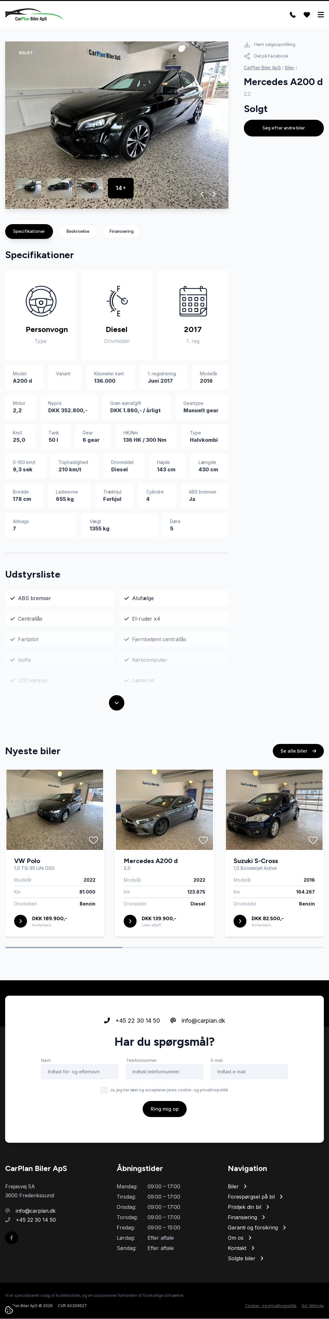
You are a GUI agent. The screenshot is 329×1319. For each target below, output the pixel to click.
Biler (289, 68)
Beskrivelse (77, 231)
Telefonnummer (141, 1060)
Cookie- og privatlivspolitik (271, 1306)
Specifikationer (29, 231)
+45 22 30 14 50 (132, 1021)
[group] (116, 125)
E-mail (217, 1060)
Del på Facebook (266, 56)
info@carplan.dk (197, 1021)
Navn (46, 1060)
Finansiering (121, 231)
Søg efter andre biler (283, 128)
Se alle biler (298, 751)
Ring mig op (165, 1109)
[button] (202, 194)
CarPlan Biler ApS (262, 68)
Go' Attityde (313, 1306)
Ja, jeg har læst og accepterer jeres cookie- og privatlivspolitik (169, 1090)
